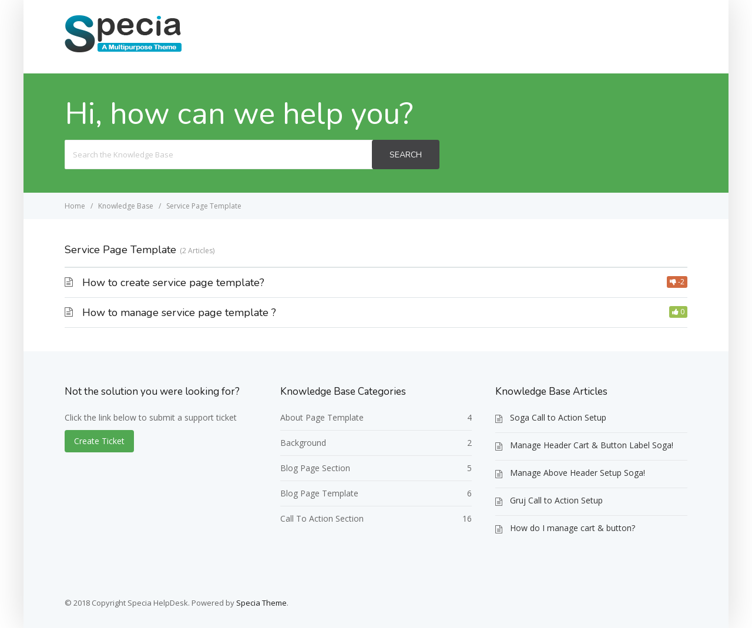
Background (303, 442)
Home (578, 36)
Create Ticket (645, 36)
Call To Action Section (322, 518)
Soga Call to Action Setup (558, 417)
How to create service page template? (173, 283)
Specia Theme (261, 602)
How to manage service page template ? (179, 312)
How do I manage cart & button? (572, 527)
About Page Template (322, 417)
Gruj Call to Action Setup (556, 500)
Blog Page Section (315, 467)
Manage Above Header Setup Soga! (577, 472)
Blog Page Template (319, 493)
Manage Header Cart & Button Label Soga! (591, 445)
